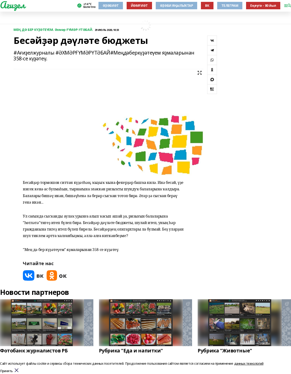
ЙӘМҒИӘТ (139, 5)
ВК (207, 5)
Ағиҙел (12, 5)
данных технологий (249, 363)
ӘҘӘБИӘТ (111, 5)
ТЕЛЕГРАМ (229, 5)
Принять (6, 371)
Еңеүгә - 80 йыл (263, 5)
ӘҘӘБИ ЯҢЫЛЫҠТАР (176, 5)
